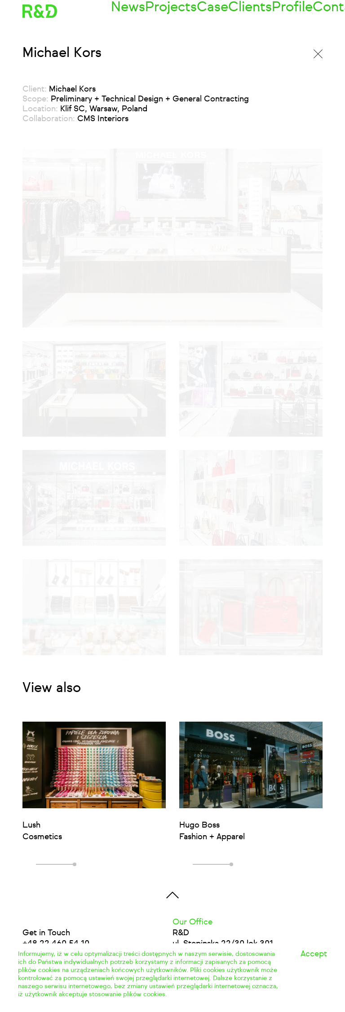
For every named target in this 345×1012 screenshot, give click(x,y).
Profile (256, 11)
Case (190, 11)
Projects (156, 11)
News (121, 11)
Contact (294, 11)
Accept (314, 954)
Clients (222, 11)
